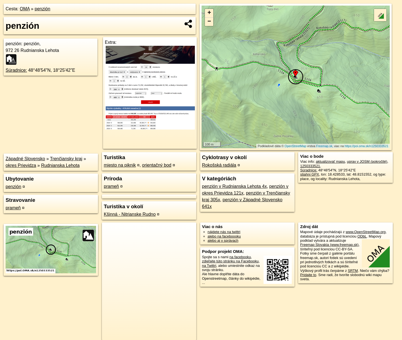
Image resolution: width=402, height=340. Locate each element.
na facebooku (240, 257)
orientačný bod (156, 165)
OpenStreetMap (295, 146)
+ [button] (209, 13)
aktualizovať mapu (330, 161)
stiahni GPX (309, 174)
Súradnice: (16, 70)
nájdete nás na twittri (224, 232)
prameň (13, 207)
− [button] (209, 22)
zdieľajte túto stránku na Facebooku (230, 261)
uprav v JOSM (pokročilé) (367, 161)
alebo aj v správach (223, 240)
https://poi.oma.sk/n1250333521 (367, 146)
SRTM (353, 271)
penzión (42, 8)
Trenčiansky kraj (66, 158)
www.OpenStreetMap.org (366, 232)
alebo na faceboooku (224, 236)
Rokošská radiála (219, 165)
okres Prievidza (21, 165)
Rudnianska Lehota (60, 165)
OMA (25, 8)
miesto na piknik (120, 165)
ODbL (362, 236)
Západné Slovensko (25, 158)
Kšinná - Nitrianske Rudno (130, 214)
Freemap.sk (324, 146)
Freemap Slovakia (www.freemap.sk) (329, 245)
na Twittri (209, 266)
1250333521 (310, 166)
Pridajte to (308, 275)
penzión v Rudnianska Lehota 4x (234, 186)
